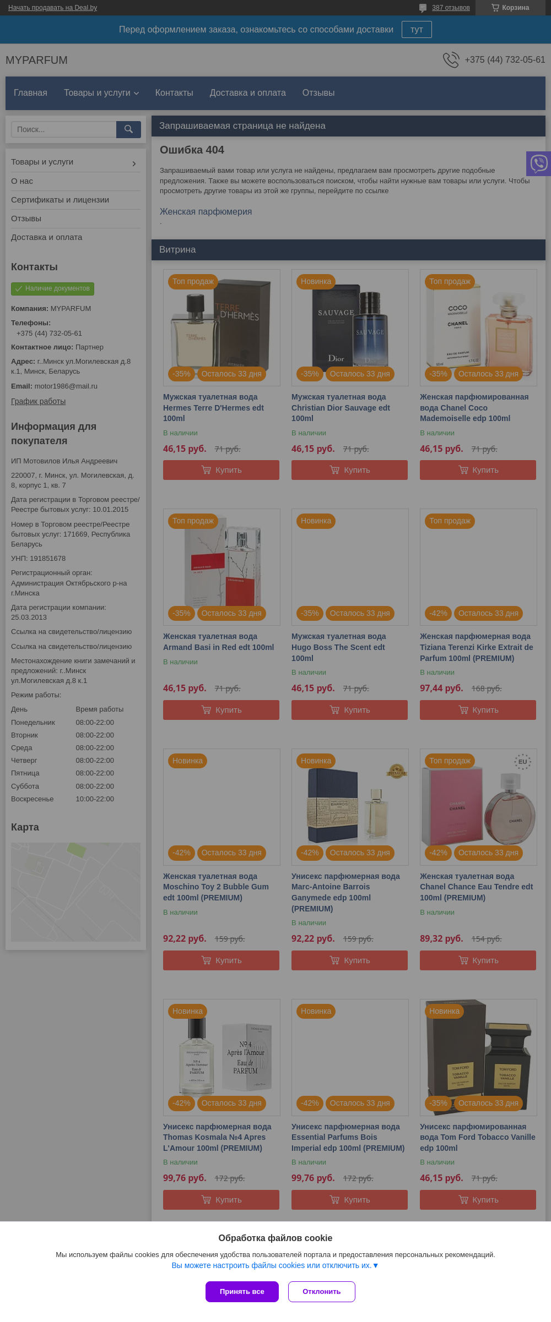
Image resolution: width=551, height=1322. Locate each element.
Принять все (242, 1291)
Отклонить (323, 1291)
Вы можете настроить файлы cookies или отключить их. (271, 1266)
